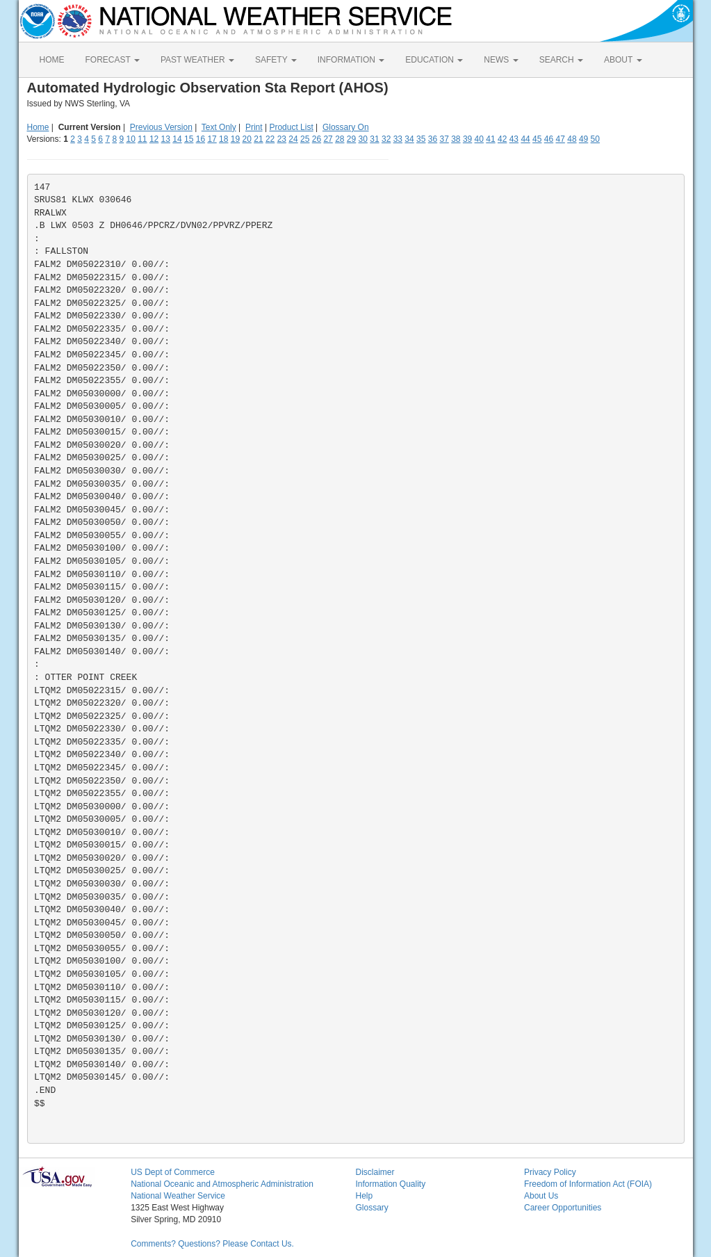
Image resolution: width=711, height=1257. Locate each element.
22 (270, 139)
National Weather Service (178, 1196)
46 (548, 139)
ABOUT (622, 60)
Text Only (219, 127)
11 (142, 139)
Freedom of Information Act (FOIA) (588, 1184)
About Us (541, 1196)
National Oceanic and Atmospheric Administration (222, 1184)
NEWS (501, 60)
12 (153, 139)
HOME (52, 60)
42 (502, 139)
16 (200, 139)
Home (38, 127)
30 (363, 139)
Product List (291, 127)
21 (258, 139)
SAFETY (276, 60)
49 (583, 139)
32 (386, 139)
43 (513, 139)
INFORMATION (351, 60)
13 (165, 139)
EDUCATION (434, 60)
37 (443, 139)
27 (327, 139)
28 (339, 139)
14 (176, 139)
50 (595, 139)
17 (211, 139)
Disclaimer (374, 1172)
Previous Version (161, 127)
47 (560, 139)
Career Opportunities (562, 1208)
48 (571, 139)
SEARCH (561, 60)
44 (525, 139)
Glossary (371, 1208)
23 (281, 139)
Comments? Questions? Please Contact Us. (212, 1244)
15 (188, 139)
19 (235, 139)
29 (351, 139)
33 (397, 139)
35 (420, 139)
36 (432, 139)
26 (316, 139)
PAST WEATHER (197, 60)
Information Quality (390, 1184)
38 (455, 139)
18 (223, 139)
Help (364, 1196)
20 (247, 139)
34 (409, 139)
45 (536, 139)
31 (374, 139)
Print (254, 127)
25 (304, 139)
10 (130, 139)
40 (479, 139)
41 (490, 139)
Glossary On (345, 127)
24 (292, 139)
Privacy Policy (550, 1172)
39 (467, 139)
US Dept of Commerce (173, 1172)
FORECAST (112, 60)
